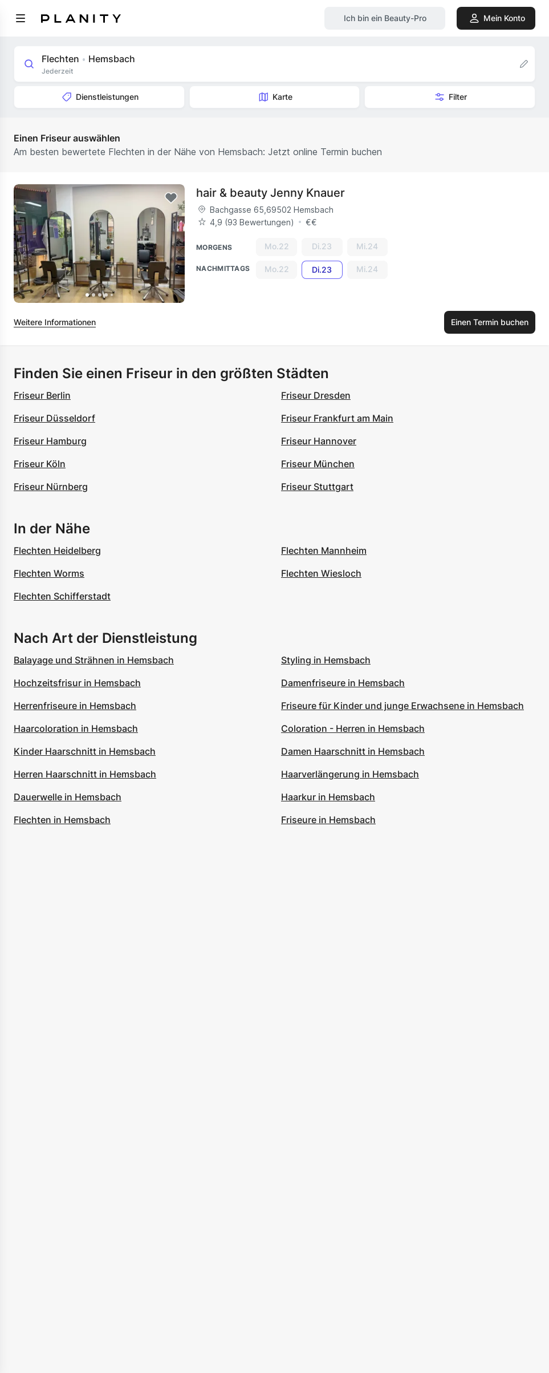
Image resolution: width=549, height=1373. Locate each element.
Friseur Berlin (42, 395)
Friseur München (318, 463)
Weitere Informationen (55, 322)
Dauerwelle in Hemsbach (67, 797)
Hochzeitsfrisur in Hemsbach (77, 682)
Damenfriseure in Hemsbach (343, 682)
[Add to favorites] (171, 198)
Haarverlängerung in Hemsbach (350, 774)
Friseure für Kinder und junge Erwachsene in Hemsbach (402, 705)
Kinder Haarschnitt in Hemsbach (85, 751)
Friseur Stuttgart (317, 486)
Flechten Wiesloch (321, 573)
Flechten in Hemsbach (62, 819)
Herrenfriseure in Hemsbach (75, 705)
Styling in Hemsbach (326, 660)
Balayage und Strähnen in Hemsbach (94, 660)
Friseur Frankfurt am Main (337, 418)
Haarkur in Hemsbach (328, 797)
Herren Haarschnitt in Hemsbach (85, 774)
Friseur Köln (40, 463)
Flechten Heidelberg (57, 550)
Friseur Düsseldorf (54, 418)
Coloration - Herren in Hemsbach (353, 728)
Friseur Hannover (318, 441)
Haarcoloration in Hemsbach (76, 728)
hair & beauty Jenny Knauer (270, 193)
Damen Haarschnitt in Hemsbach (353, 751)
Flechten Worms (49, 573)
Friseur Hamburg (50, 441)
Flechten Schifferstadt (62, 596)
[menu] (20, 18)
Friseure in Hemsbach (328, 819)
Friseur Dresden (316, 395)
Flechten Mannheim (324, 550)
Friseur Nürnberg (51, 486)
